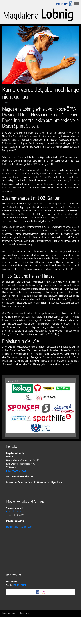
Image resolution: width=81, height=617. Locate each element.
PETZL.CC (25, 613)
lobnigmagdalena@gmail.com (19, 526)
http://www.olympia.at (16, 470)
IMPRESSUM (19, 585)
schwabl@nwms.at (14, 511)
